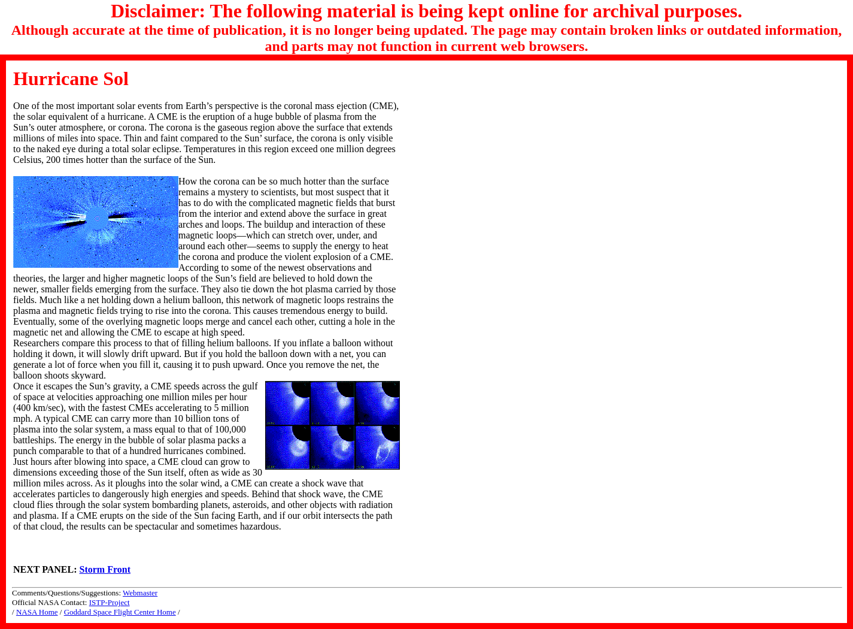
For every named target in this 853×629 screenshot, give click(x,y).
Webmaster (140, 592)
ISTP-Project (109, 602)
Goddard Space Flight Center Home (120, 611)
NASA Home (37, 611)
